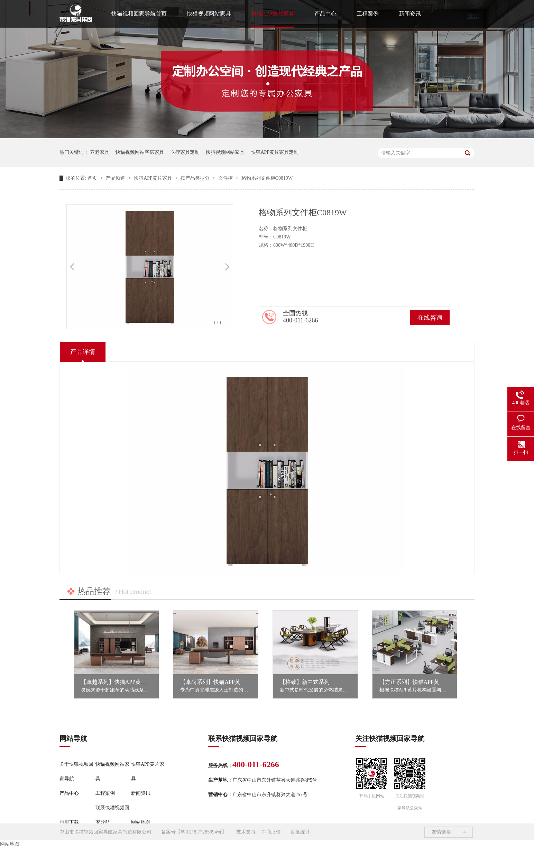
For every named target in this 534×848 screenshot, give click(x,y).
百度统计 (300, 832)
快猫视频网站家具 (209, 14)
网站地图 (140, 822)
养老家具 (99, 152)
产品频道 (116, 178)
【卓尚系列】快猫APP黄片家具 (218, 682)
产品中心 (325, 14)
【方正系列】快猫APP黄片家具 (417, 682)
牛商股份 (271, 832)
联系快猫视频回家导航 (112, 815)
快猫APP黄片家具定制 (275, 152)
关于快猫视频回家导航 (76, 771)
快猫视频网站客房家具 (140, 152)
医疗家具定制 (185, 152)
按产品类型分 (196, 178)
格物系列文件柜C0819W (267, 178)
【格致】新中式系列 (305, 682)
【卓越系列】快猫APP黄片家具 (119, 682)
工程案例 (368, 14)
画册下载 (69, 822)
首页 (93, 178)
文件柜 (226, 178)
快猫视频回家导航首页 (139, 14)
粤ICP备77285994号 (201, 832)
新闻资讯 (410, 14)
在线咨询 (429, 317)
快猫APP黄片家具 (272, 14)
